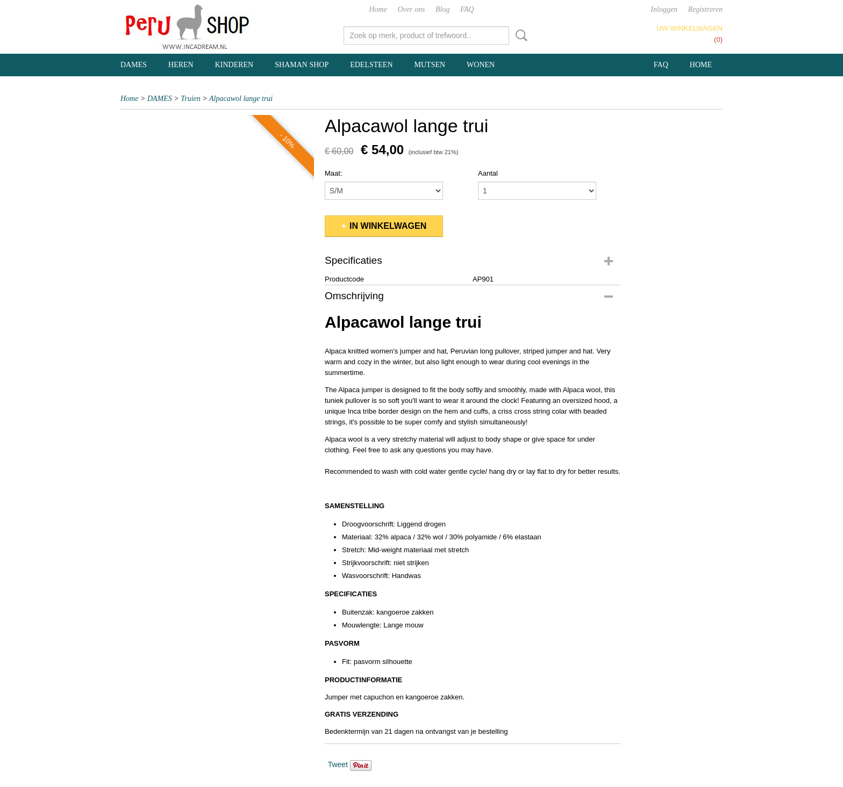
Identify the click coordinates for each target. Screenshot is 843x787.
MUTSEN (430, 65)
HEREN (181, 65)
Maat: (333, 173)
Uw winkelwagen (689, 28)
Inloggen (664, 9)
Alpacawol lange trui (241, 99)
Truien (191, 99)
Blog (442, 9)
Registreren (705, 9)
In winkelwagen (387, 225)
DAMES (133, 65)
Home (378, 9)
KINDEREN (234, 65)
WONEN (481, 65)
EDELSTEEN (371, 65)
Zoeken (519, 35)
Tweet (338, 764)
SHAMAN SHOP (301, 65)
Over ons (411, 9)
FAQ (467, 9)
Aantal (488, 173)
